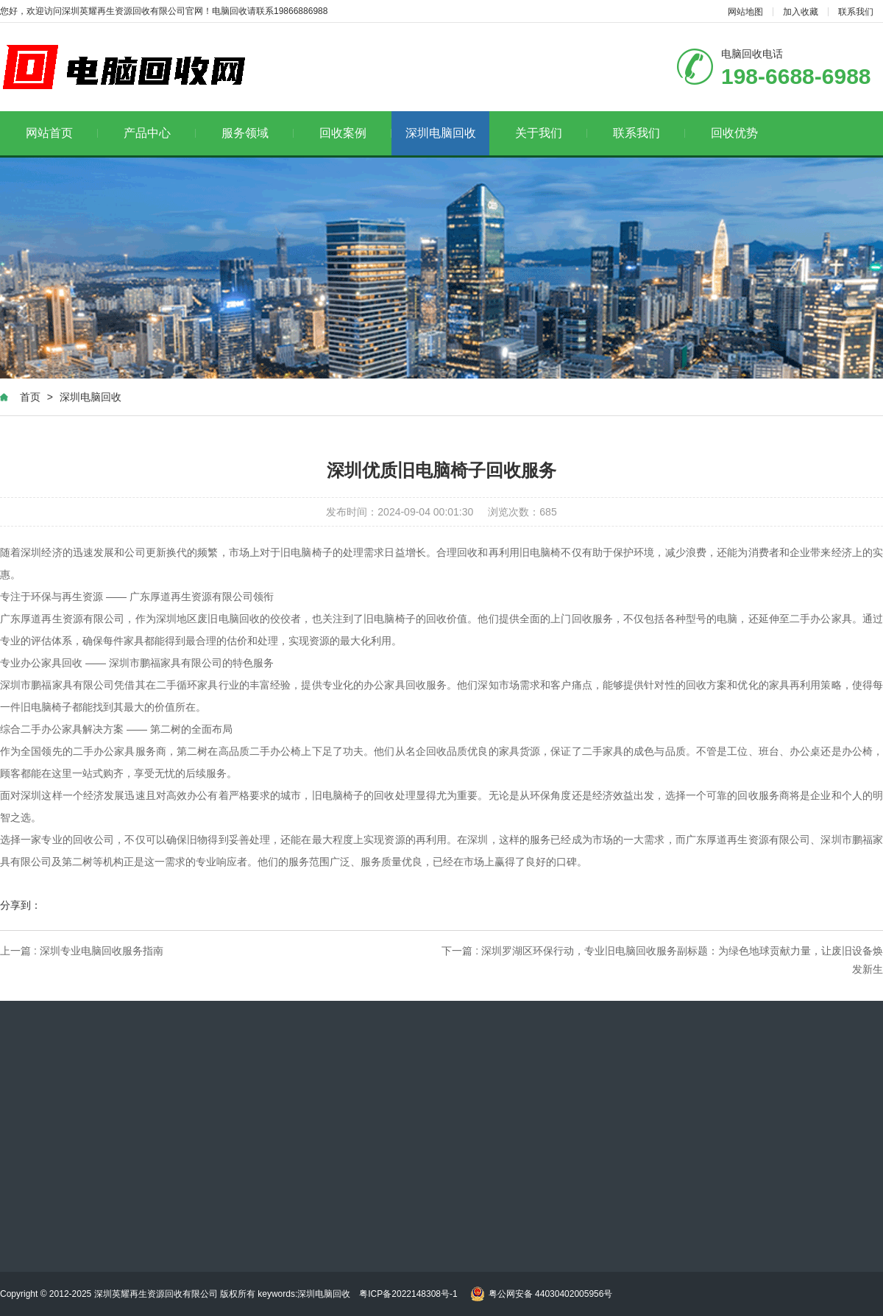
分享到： (20, 905)
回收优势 (734, 133)
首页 (30, 397)
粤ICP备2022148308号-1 (408, 1294)
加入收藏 (800, 12)
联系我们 (855, 12)
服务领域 (257, 133)
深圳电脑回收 (440, 133)
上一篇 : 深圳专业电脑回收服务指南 (81, 951)
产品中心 (160, 133)
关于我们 (551, 133)
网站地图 (745, 12)
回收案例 (355, 133)
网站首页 (62, 133)
